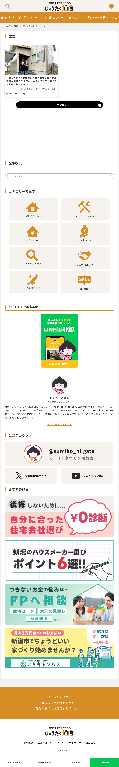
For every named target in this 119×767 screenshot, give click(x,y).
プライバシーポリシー (69, 742)
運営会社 (90, 742)
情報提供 (28, 742)
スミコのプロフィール (59, 424)
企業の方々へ (45, 742)
